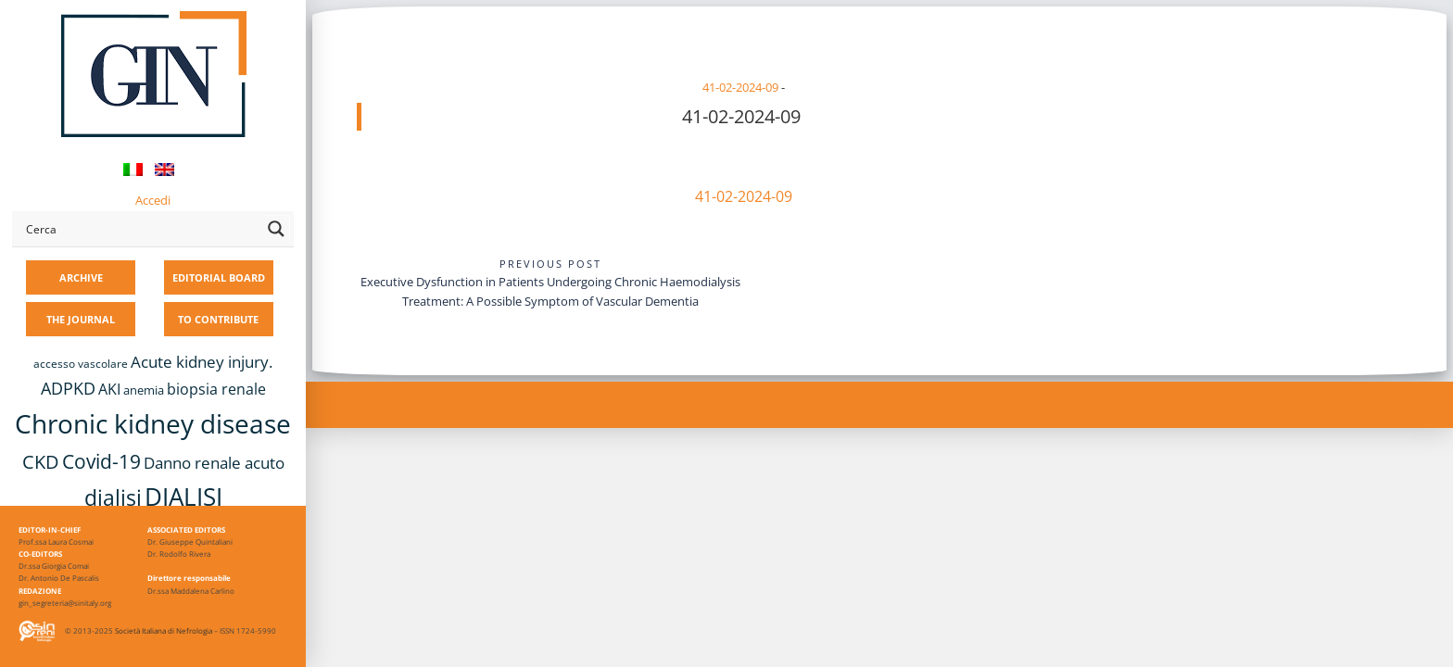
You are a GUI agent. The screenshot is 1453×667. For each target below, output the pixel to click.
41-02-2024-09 (740, 87)
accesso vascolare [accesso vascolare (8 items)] (80, 364)
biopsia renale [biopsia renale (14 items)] (216, 389)
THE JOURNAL (80, 319)
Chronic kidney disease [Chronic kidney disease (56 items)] (153, 423)
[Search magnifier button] (276, 229)
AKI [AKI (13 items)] (109, 389)
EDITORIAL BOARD (218, 277)
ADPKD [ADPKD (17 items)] (68, 388)
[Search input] (140, 229)
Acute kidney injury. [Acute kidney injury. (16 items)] (201, 361)
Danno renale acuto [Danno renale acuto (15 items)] (214, 462)
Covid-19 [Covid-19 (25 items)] (101, 461)
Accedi (153, 200)
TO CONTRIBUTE (218, 319)
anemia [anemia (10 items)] (143, 390)
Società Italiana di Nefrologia (163, 630)
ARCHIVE (81, 277)
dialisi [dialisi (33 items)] (113, 497)
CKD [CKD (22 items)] (40, 461)
